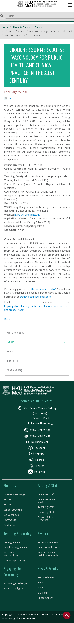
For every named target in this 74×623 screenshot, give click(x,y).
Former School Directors (46, 519)
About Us (10, 486)
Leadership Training (14, 560)
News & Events (21, 27)
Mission (8, 499)
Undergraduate (12, 542)
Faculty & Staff (48, 486)
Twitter (37, 465)
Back (7, 319)
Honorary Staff (46, 512)
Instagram (37, 471)
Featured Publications (50, 547)
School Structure (13, 509)
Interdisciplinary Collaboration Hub (48, 554)
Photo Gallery (45, 597)
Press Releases (46, 577)
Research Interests (48, 542)
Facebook (36, 447)
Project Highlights (13, 588)
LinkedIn (37, 459)
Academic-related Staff (47, 501)
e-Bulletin (43, 592)
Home (5, 27)
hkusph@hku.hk (36, 441)
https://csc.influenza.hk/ (27, 214)
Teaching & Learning (18, 534)
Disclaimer (9, 525)
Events (38, 27)
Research (44, 534)
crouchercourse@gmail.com (35, 296)
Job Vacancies (11, 514)
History (7, 504)
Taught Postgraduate (15, 547)
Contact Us (10, 520)
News (41, 587)
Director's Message (14, 494)
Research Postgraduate (11, 554)
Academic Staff (46, 494)
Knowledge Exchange (15, 583)
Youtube (37, 453)
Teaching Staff (46, 507)
